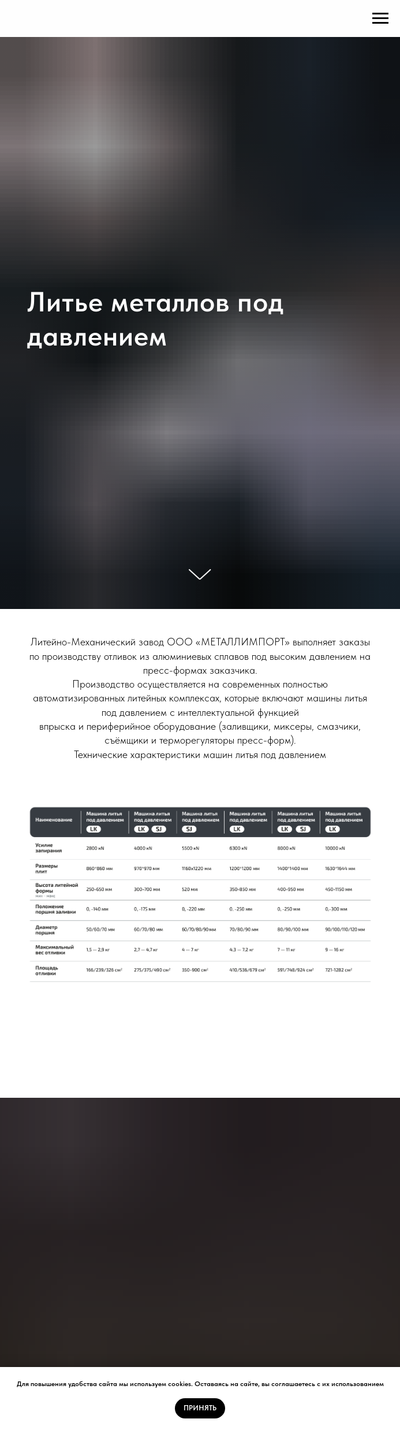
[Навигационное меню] (380, 18)
